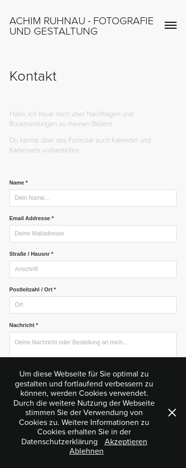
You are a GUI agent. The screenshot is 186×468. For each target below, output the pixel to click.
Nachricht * (23, 325)
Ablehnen (86, 450)
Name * (18, 183)
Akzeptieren (126, 441)
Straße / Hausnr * (31, 254)
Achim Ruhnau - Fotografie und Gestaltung (82, 25)
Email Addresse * (31, 218)
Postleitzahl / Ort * (32, 289)
